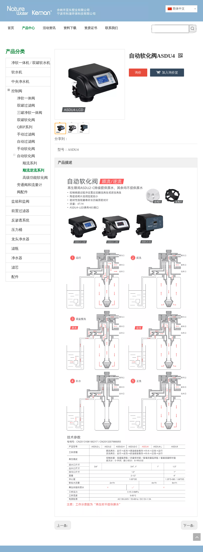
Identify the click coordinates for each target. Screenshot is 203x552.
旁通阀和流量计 (29, 185)
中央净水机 (20, 82)
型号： (63, 150)
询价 (138, 72)
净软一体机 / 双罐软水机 (30, 63)
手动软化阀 (26, 149)
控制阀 (16, 91)
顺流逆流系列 (33, 170)
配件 (15, 277)
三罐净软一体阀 (29, 113)
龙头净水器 (20, 239)
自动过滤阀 (26, 142)
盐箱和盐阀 (20, 201)
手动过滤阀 (26, 134)
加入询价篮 (170, 72)
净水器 (16, 258)
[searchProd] (170, 29)
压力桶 (16, 230)
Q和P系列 (24, 127)
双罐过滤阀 (26, 105)
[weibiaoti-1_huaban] (101, 549)
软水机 (16, 72)
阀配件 (22, 192)
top (197, 537)
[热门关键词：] (192, 28)
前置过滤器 (20, 211)
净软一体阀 (26, 98)
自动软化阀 (26, 156)
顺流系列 (30, 163)
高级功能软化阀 (35, 178)
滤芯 (15, 267)
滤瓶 (15, 249)
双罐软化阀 (26, 120)
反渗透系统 (20, 220)
